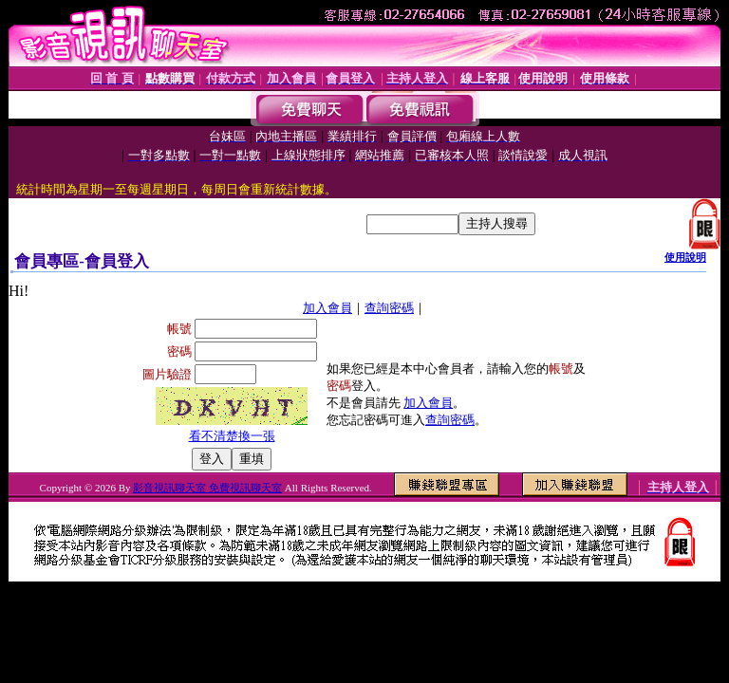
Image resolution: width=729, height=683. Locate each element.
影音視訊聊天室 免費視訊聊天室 (207, 487)
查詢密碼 (389, 308)
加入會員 (327, 308)
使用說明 (685, 257)
